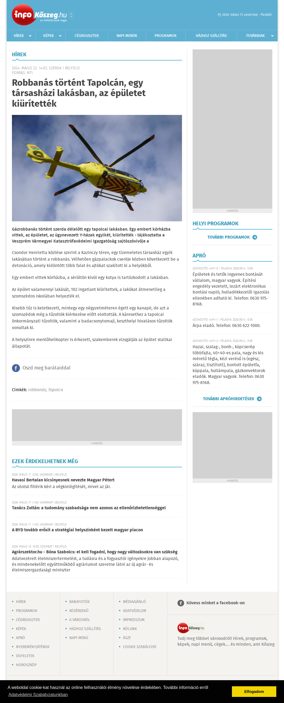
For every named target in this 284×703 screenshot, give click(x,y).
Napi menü (78, 638)
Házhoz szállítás (211, 36)
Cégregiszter (87, 36)
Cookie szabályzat (139, 647)
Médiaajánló (134, 602)
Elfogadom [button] (254, 691)
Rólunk (130, 629)
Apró (20, 638)
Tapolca (55, 390)
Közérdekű (78, 611)
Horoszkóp (26, 665)
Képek (48, 36)
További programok (228, 237)
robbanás (37, 390)
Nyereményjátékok (32, 647)
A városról (79, 620)
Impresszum (134, 620)
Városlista (71, 15)
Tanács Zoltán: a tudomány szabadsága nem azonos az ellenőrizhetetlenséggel (89, 508)
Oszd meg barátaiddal (46, 368)
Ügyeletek (25, 656)
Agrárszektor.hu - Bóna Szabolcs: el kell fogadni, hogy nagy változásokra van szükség (94, 552)
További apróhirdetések (228, 398)
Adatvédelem (134, 611)
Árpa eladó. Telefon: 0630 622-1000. (227, 325)
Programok (166, 36)
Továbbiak (255, 36)
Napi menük (127, 36)
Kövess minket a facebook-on (215, 603)
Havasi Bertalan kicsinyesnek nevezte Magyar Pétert (63, 480)
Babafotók (79, 602)
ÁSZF (127, 638)
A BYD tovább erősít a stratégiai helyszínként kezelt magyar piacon (77, 530)
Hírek (19, 36)
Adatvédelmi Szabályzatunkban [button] (38, 694)
